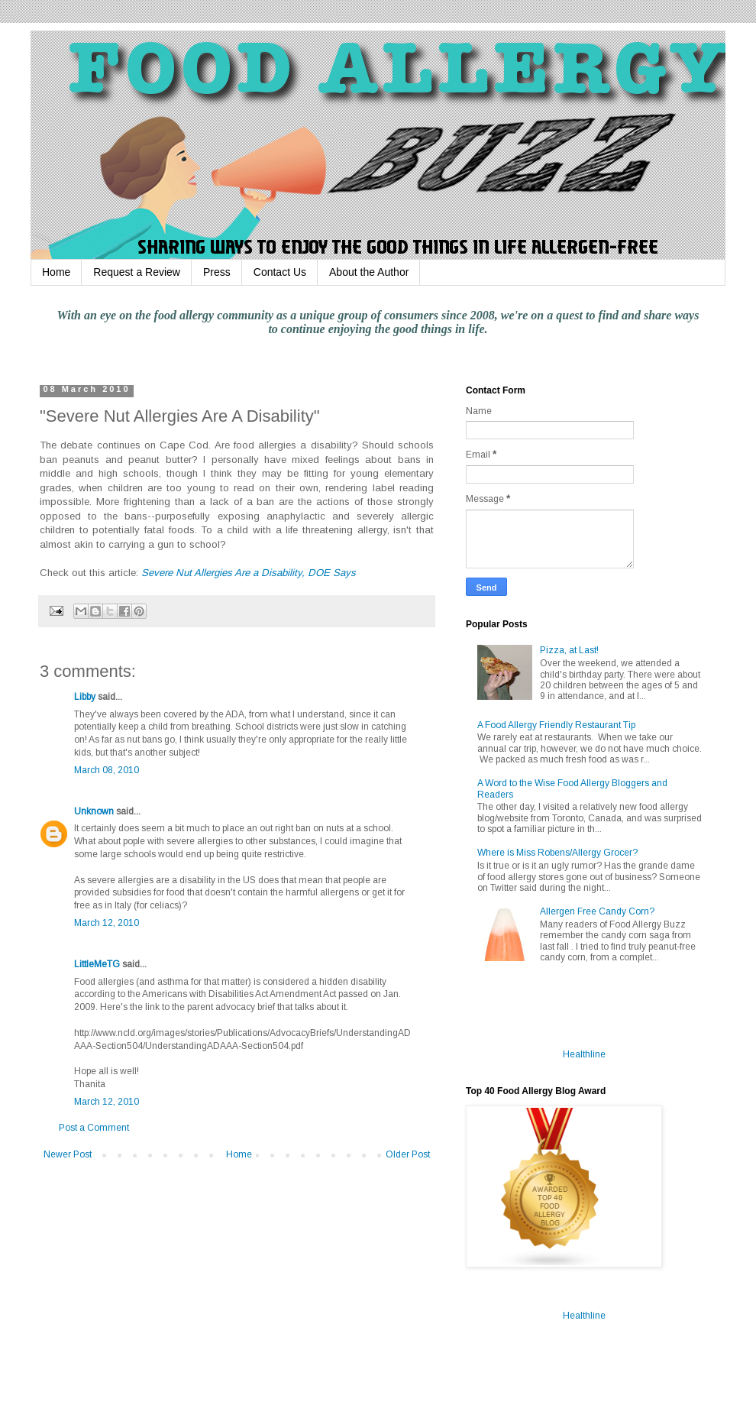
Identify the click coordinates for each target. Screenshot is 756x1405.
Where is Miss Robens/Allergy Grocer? (557, 852)
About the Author (369, 272)
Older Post (408, 1154)
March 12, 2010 (106, 923)
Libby (84, 696)
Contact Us (280, 272)
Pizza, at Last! (569, 650)
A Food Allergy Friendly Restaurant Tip (556, 725)
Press (217, 272)
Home (56, 272)
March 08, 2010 (106, 770)
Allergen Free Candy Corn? (597, 911)
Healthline (584, 1054)
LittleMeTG (97, 964)
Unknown (94, 811)
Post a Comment (94, 1127)
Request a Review (136, 272)
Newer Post (68, 1154)
